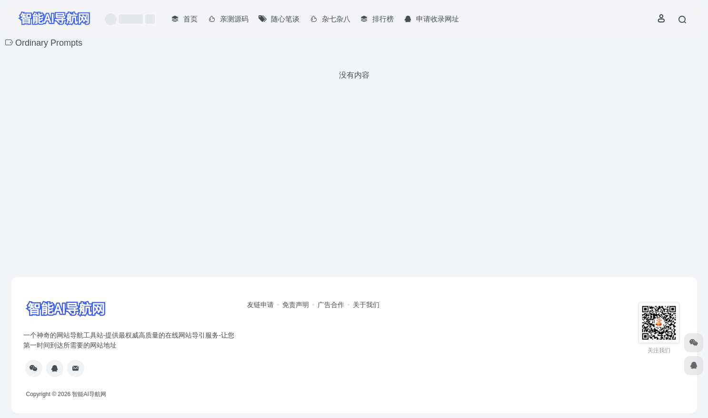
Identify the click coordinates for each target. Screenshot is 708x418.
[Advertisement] (354, 202)
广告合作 (331, 305)
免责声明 (295, 305)
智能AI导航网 (89, 394)
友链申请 (260, 305)
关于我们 (366, 305)
